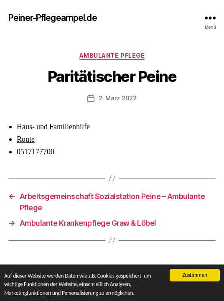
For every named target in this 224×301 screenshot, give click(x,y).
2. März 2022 (118, 98)
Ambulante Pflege (112, 55)
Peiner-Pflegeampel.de (52, 17)
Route (26, 139)
